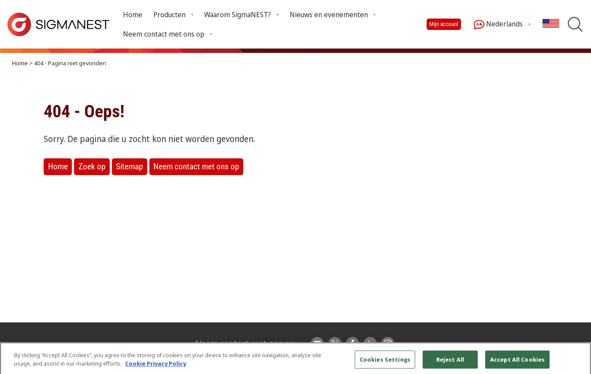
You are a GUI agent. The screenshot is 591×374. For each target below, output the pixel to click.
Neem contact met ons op (196, 166)
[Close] (577, 363)
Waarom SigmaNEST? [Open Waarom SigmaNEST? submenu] (237, 14)
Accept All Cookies (517, 363)
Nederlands (498, 24)
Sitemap (129, 166)
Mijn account (443, 24)
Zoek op (91, 166)
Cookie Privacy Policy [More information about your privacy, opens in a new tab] (155, 367)
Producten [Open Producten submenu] (169, 14)
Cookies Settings (385, 363)
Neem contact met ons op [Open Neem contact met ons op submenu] (163, 34)
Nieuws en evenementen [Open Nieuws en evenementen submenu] (329, 14)
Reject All (450, 363)
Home (132, 14)
